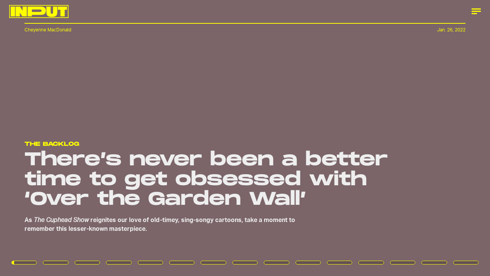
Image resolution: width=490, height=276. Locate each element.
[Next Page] (326, 138)
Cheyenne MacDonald (47, 30)
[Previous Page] (81, 138)
